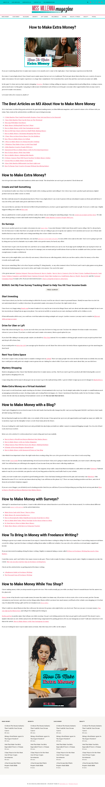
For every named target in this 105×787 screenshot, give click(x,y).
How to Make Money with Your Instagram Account (22, 128)
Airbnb (48, 359)
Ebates (4, 597)
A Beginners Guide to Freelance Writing (18, 572)
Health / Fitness (75, 16)
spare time (44, 228)
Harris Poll (84, 276)
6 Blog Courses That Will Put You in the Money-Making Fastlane (26, 445)
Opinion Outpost (21, 273)
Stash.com (24, 308)
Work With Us (27, 2)
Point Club (48, 276)
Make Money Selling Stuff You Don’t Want (19, 125)
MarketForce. (98, 380)
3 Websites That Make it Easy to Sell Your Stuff (21, 144)
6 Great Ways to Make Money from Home (19, 161)
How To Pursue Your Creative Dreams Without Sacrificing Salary (27, 166)
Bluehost (91, 476)
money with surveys (16, 507)
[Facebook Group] (102, 2)
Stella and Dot (7, 616)
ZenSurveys (56, 276)
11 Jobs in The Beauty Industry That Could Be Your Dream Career (14, 728)
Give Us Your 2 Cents (76, 273)
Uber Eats (47, 337)
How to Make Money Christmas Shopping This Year (22, 133)
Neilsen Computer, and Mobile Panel (18, 276)
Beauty (86, 16)
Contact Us (37, 2)
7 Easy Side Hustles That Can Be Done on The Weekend (23, 120)
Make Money (5, 16)
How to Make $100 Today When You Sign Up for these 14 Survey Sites (28, 520)
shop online (44, 603)
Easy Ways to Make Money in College (17, 139)
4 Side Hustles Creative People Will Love (18, 147)
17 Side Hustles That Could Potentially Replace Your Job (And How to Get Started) (33, 117)
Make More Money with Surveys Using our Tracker (22, 526)
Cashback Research (91, 273)
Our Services (16, 2)
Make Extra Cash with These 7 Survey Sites (20, 512)
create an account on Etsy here (85, 215)
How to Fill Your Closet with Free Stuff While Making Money (25, 131)
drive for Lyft (21, 345)
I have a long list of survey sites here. (55, 279)
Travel (94, 16)
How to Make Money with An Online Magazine (21, 442)
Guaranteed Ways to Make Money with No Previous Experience (26, 150)
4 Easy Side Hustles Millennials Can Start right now (22, 163)
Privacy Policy (73, 783)
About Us (6, 2)
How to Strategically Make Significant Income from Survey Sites (27, 518)
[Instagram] (96, 2)
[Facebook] (90, 2)
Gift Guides (44, 16)
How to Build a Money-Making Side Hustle (19, 155)
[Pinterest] (99, 2)
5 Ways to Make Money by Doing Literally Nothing (22, 142)
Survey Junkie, (47, 273)
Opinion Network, (38, 276)
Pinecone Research (34, 273)
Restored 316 (64, 783)
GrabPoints (65, 276)
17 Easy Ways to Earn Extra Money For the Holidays (22, 136)
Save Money (16, 16)
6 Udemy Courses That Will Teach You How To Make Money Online (27, 158)
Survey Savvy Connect (60, 273)
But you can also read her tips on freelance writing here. (26, 562)
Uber (22, 329)
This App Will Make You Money (15, 123)
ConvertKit (14, 461)
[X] (93, 2)
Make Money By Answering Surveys (17, 515)
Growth (34, 16)
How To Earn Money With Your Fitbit (17, 152)
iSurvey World (75, 276)
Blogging (26, 16)
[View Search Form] (88, 2)
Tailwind (93, 469)
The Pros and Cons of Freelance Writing (18, 575)
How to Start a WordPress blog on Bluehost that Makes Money (26, 439)
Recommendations (49, 2)
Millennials (55, 16)
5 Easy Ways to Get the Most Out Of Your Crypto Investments (14, 755)
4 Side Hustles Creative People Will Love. (59, 217)
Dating (64, 16)
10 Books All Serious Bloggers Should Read (19, 447)
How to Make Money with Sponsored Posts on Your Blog (24, 450)
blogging (39, 84)
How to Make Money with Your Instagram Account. (31, 621)
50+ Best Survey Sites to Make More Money (19, 523)
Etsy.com (24, 209)
